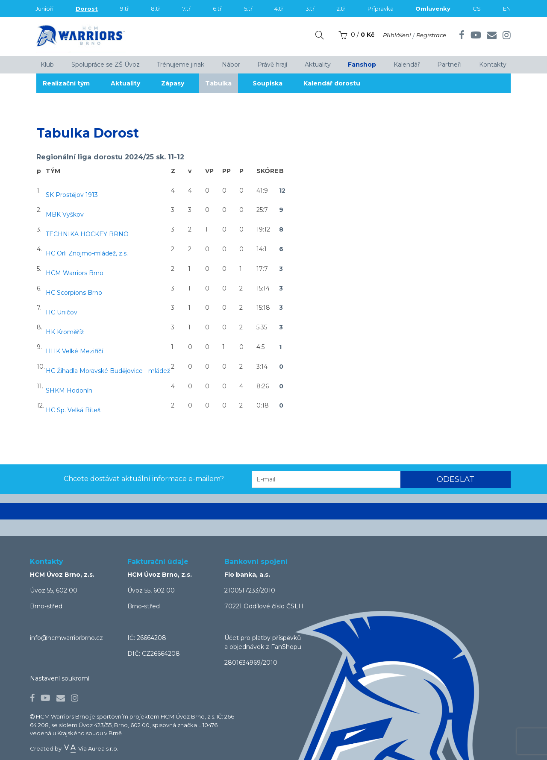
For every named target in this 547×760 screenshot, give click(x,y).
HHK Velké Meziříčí (74, 351)
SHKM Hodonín (69, 390)
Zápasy (172, 83)
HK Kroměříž (65, 332)
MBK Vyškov (65, 214)
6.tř (217, 8)
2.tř (341, 8)
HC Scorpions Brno (74, 292)
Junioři (44, 8)
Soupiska (267, 83)
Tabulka (218, 83)
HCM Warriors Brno (74, 273)
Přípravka (381, 8)
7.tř (186, 8)
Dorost (87, 8)
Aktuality (125, 83)
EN (507, 8)
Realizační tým (66, 83)
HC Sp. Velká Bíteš (73, 410)
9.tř (124, 8)
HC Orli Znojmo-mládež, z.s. (87, 253)
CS (477, 8)
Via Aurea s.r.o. (90, 748)
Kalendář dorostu (331, 83)
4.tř (278, 8)
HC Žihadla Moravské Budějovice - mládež (108, 371)
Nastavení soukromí (59, 678)
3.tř (310, 8)
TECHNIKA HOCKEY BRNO (87, 234)
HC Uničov (61, 312)
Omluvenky (432, 8)
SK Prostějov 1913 (72, 195)
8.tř (155, 8)
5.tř (248, 8)
